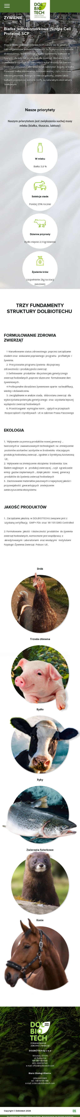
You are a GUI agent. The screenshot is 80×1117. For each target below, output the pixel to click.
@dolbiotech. (44, 1065)
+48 (37, 1080)
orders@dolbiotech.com (43, 1083)
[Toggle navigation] (7, 7)
